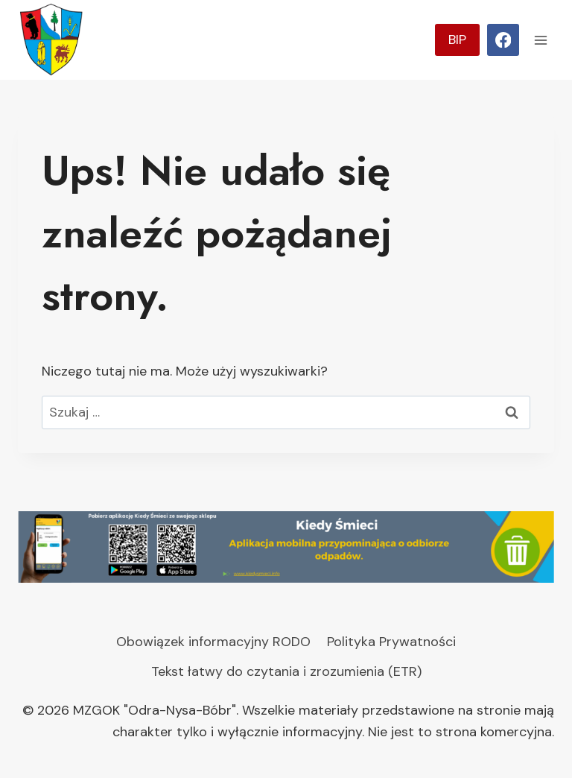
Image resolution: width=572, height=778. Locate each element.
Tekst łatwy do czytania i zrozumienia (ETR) (286, 671)
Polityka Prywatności (391, 642)
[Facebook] (503, 40)
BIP (457, 39)
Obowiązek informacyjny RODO (213, 642)
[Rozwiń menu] (540, 39)
